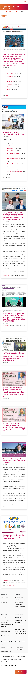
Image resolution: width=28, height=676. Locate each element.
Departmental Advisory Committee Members (20, 606)
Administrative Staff (20, 599)
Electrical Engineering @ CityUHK (20, 621)
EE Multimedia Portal (20, 631)
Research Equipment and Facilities (6, 621)
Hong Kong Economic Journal (13, 163)
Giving (2, 599)
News (17, 11)
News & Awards (10, 11)
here (7, 95)
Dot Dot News (10, 81)
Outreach (17, 635)
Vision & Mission (5, 597)
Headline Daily (10, 148)
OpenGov (9, 86)
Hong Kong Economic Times (13, 153)
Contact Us (4, 602)
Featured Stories (7, 275)
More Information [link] (11, 665)
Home (2, 11)
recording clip (11, 585)
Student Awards (19, 649)
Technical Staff (19, 602)
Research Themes (6, 617)
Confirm (21, 672)
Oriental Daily (10, 73)
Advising (3, 644)
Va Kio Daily (9, 84)
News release (6, 271)
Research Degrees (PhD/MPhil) (6, 652)
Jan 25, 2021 (17, 143)
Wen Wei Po (10, 76)
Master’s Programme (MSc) (6, 648)
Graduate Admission (20, 629)
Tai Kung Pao (10, 171)
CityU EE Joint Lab (5, 635)
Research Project (5, 632)
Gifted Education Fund (21, 633)
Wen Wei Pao (18, 171)
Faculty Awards (19, 647)
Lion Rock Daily (10, 79)
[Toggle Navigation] (25, 2)
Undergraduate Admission (19, 626)
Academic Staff (19, 597)
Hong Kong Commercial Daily (13, 158)
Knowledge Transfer (6, 629)
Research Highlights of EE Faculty (7, 625)
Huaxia (8, 89)
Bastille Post (10, 169)
